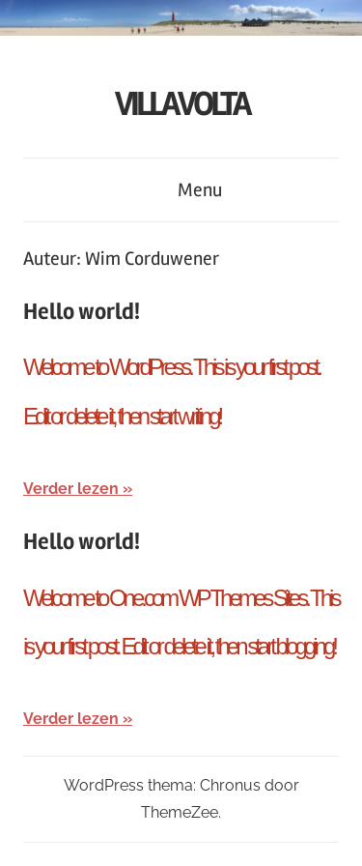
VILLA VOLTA (181, 104)
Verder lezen (71, 488)
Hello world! (81, 312)
